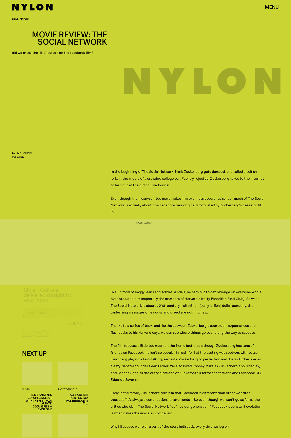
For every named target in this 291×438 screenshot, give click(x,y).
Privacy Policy (42, 339)
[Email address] (52, 316)
